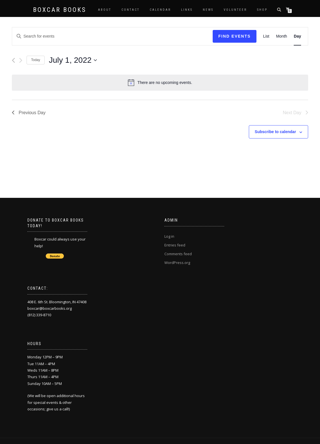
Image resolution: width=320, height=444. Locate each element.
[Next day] (20, 60)
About (104, 10)
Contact (130, 10)
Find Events (234, 36)
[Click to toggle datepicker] (73, 60)
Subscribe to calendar (275, 131)
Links (187, 10)
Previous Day (28, 112)
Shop (262, 10)
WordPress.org (177, 262)
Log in (169, 236)
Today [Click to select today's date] (35, 60)
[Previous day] (13, 60)
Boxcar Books (59, 10)
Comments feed (178, 253)
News (208, 10)
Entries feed (174, 245)
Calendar (160, 10)
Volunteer (235, 10)
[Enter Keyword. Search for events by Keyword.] (112, 36)
